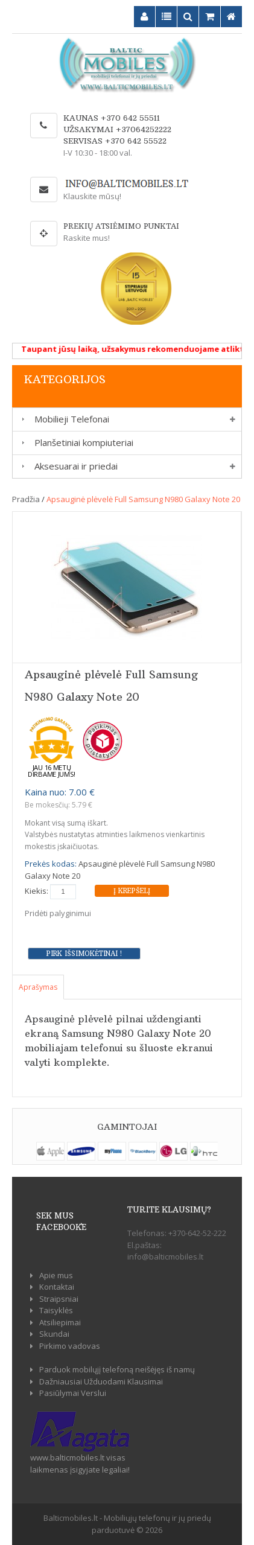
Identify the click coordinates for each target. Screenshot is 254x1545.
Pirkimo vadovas (69, 1345)
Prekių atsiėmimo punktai (121, 226)
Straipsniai (58, 1298)
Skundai (54, 1333)
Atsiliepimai (60, 1322)
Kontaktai (56, 1286)
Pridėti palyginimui (58, 913)
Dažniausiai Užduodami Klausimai (101, 1381)
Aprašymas (38, 987)
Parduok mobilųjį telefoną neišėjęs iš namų (117, 1369)
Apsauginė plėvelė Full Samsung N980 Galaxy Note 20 (143, 499)
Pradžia (26, 499)
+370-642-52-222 (197, 1233)
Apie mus (56, 1275)
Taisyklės (56, 1310)
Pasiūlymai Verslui (72, 1392)
